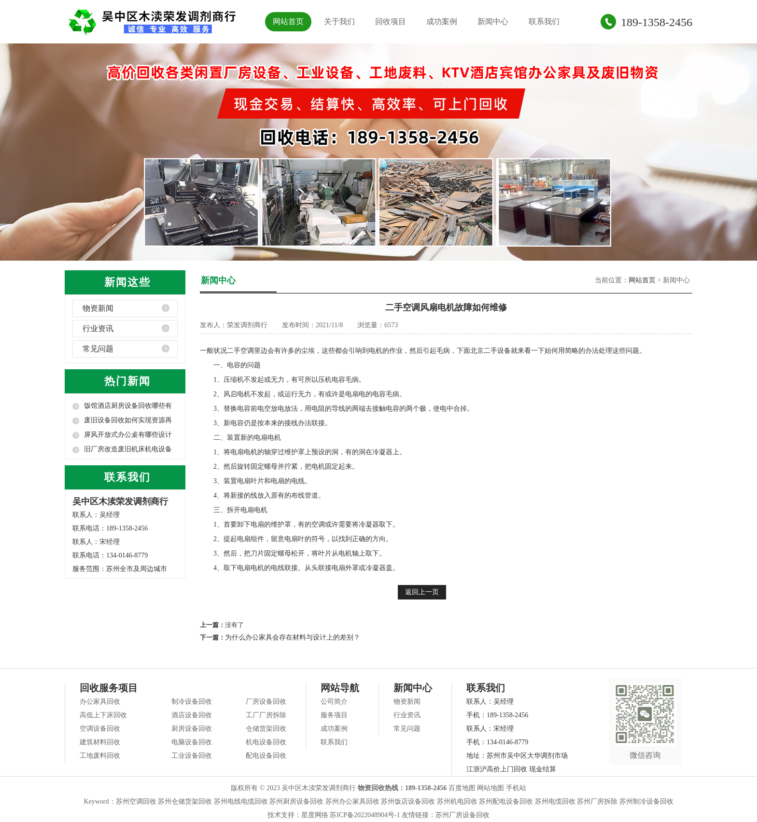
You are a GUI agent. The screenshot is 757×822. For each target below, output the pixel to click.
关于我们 (339, 21)
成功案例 (441, 21)
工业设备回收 (191, 755)
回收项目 (390, 21)
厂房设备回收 (266, 701)
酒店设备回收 (191, 715)
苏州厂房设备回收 (462, 815)
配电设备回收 (266, 755)
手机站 (516, 788)
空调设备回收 (100, 728)
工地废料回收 (100, 755)
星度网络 (314, 815)
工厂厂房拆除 (266, 715)
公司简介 (334, 701)
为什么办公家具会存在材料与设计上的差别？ (292, 637)
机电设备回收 (266, 742)
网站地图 (490, 788)
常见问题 (98, 349)
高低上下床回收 (103, 715)
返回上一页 (422, 592)
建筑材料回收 (100, 742)
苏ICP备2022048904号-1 (365, 815)
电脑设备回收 (191, 742)
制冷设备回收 (191, 701)
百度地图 (462, 788)
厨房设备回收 (191, 728)
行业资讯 (98, 328)
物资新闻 (98, 308)
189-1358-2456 (656, 22)
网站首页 (288, 21)
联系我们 (544, 21)
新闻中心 (492, 21)
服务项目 (334, 715)
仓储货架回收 (266, 728)
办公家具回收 (100, 701)
